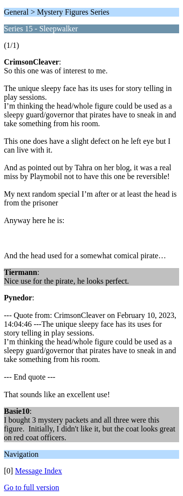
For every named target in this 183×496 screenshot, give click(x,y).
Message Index (38, 471)
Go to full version (31, 487)
